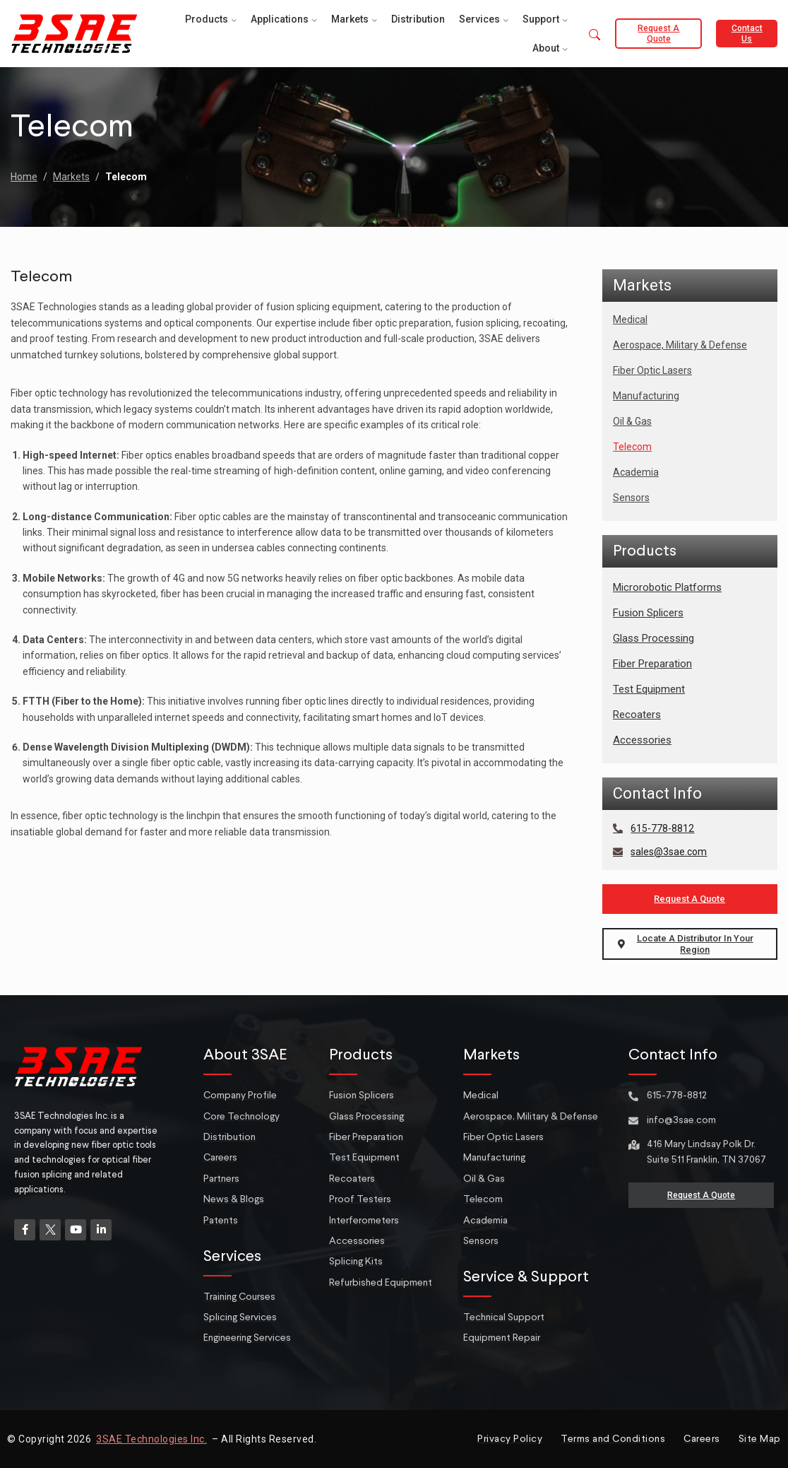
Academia (636, 472)
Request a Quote (658, 33)
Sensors (631, 497)
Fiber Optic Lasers (652, 370)
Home (24, 176)
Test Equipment (649, 689)
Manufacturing (646, 395)
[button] (594, 35)
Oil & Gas (632, 421)
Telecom (632, 446)
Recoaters (637, 714)
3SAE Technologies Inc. (151, 1439)
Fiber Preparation (652, 663)
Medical (630, 319)
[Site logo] (74, 32)
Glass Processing (653, 638)
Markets (71, 176)
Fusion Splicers (648, 612)
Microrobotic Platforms (667, 587)
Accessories (642, 740)
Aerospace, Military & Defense (680, 345)
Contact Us (747, 33)
